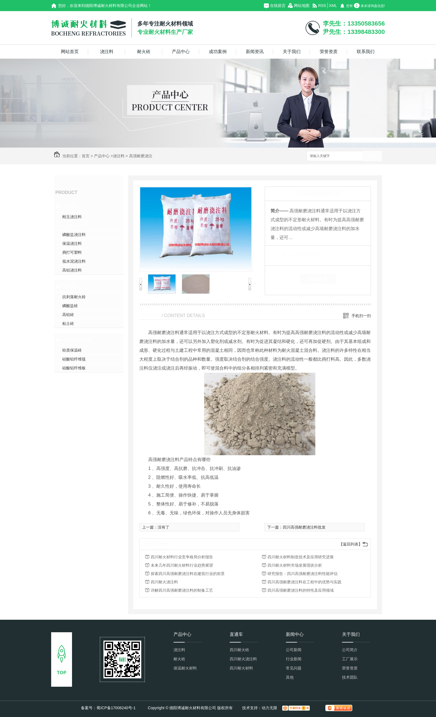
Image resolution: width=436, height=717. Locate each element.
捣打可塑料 (72, 252)
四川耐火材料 (241, 668)
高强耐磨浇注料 (76, 225)
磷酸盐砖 (70, 305)
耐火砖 (143, 51)
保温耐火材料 (77, 339)
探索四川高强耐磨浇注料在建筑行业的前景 (188, 573)
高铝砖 (68, 314)
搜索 (372, 156)
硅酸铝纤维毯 (74, 359)
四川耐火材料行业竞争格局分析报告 (182, 557)
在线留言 (278, 5)
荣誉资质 (329, 51)
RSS (322, 5)
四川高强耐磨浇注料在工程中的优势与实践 (304, 582)
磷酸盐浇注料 (74, 234)
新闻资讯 (255, 51)
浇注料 (106, 51)
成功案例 (218, 51)
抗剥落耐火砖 (74, 297)
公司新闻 (293, 650)
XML (333, 5)
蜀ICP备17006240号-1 (115, 708)
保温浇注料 (72, 243)
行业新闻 (293, 659)
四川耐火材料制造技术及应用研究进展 (300, 557)
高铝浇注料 (72, 270)
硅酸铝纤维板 (74, 368)
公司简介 (350, 650)
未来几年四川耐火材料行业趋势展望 (182, 565)
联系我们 (366, 51)
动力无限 (269, 708)
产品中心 (181, 51)
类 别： (280, 254)
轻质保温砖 (72, 350)
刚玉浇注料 (72, 217)
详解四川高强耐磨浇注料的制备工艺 (182, 590)
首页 (86, 156)
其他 (290, 677)
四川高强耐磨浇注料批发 (304, 527)
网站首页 (70, 51)
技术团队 (350, 677)
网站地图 (301, 5)
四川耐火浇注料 (164, 582)
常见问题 (293, 668)
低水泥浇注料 (74, 261)
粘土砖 (68, 323)
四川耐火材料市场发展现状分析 (294, 565)
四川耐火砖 (239, 650)
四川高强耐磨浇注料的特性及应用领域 (300, 590)
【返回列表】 (350, 544)
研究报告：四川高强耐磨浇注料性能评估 (302, 573)
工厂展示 (350, 659)
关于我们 (292, 51)
